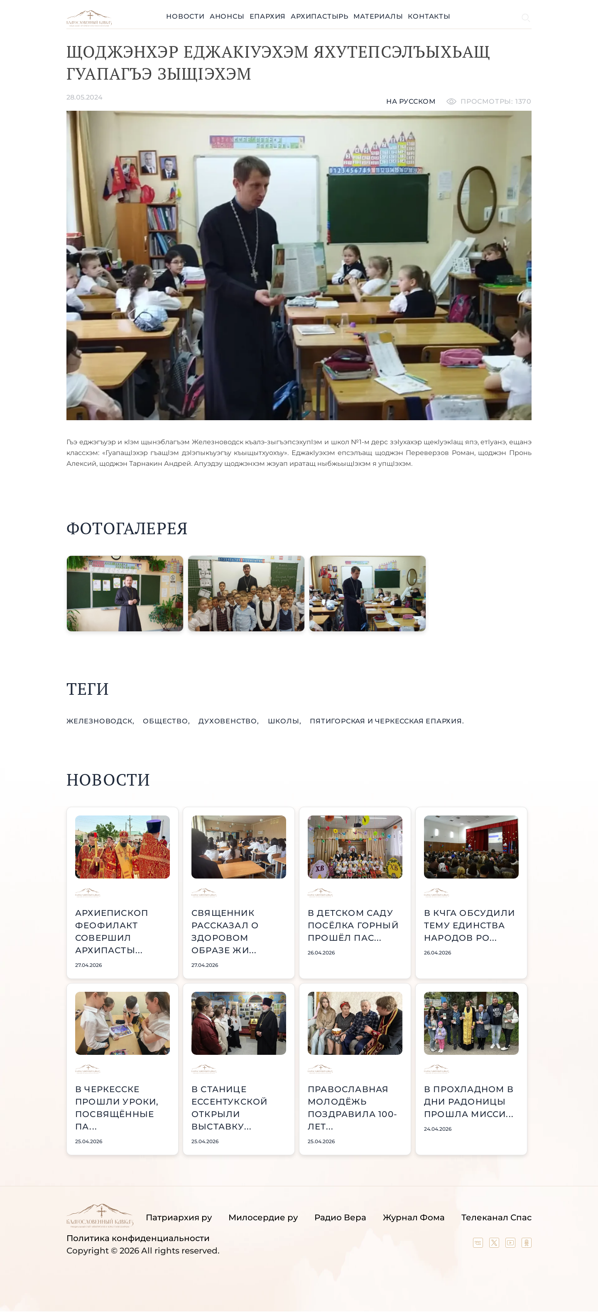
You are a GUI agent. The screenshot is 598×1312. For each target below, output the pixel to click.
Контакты (429, 16)
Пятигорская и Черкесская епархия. (387, 721)
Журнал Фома (414, 1217)
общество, (167, 721)
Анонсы (227, 16)
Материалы (378, 16)
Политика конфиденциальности (138, 1238)
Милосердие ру (263, 1217)
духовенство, (230, 721)
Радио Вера (340, 1217)
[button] (125, 593)
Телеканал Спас (496, 1217)
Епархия (268, 16)
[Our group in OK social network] (527, 1245)
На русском (411, 101)
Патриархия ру (179, 1217)
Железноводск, (101, 721)
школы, (286, 721)
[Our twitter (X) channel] (495, 1245)
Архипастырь (319, 16)
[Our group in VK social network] (479, 1245)
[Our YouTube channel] (511, 1245)
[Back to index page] (89, 24)
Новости (185, 16)
